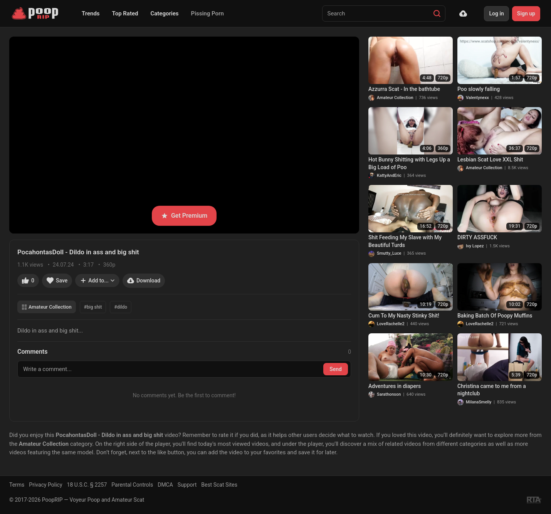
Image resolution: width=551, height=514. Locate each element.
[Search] (437, 13)
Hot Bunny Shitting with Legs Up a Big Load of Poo (409, 163)
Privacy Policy (45, 485)
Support (187, 485)
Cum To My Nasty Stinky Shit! (403, 315)
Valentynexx (477, 97)
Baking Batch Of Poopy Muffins (495, 315)
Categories (164, 13)
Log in (496, 13)
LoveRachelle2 (391, 323)
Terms (16, 485)
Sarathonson (389, 394)
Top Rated (125, 13)
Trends (91, 13)
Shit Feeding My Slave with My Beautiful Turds (405, 241)
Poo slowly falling (478, 89)
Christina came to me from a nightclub (491, 390)
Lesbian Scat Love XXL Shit (490, 159)
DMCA (165, 485)
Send (335, 369)
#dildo (120, 307)
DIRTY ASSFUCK (477, 237)
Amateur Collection (47, 307)
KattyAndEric (389, 175)
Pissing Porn (207, 13)
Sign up (526, 13)
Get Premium (184, 215)
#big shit (93, 307)
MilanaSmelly (478, 402)
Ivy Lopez (475, 246)
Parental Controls (132, 485)
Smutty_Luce (389, 253)
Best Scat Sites (219, 485)
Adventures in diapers (394, 386)
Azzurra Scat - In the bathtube (404, 89)
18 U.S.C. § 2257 (87, 485)
